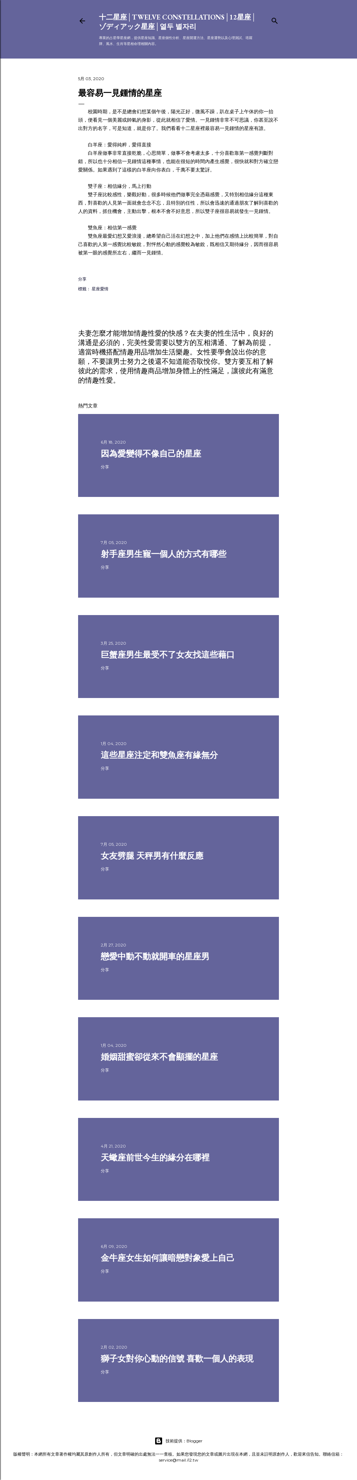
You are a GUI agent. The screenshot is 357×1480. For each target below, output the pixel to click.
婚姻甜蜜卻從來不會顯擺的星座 (159, 1056)
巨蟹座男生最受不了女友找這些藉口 (168, 654)
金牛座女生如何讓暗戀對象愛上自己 (168, 1257)
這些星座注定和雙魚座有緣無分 (159, 755)
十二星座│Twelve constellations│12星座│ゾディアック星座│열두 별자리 (177, 22)
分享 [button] (82, 279)
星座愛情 (100, 288)
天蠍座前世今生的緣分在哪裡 (155, 1157)
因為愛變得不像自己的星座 (151, 453)
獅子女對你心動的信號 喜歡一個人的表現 (177, 1358)
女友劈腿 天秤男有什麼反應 (152, 855)
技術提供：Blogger (178, 1441)
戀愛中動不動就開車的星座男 (155, 956)
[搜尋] (275, 19)
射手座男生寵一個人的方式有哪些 (163, 554)
